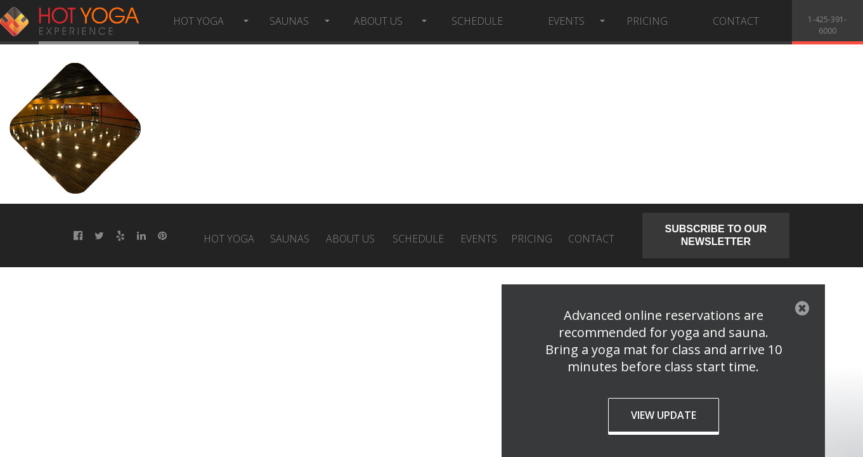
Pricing (647, 21)
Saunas (289, 21)
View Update (663, 415)
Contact (736, 21)
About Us (378, 21)
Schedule (477, 21)
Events (566, 21)
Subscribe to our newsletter (716, 235)
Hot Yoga (198, 21)
